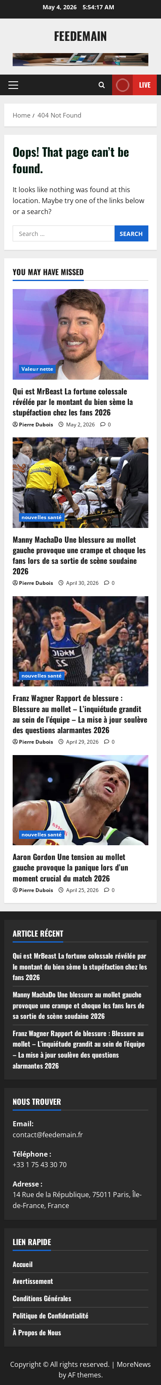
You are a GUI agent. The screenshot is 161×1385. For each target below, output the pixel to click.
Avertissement (33, 1281)
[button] (13, 85)
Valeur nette (37, 368)
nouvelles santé (41, 517)
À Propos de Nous (37, 1332)
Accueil (22, 1264)
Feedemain (80, 35)
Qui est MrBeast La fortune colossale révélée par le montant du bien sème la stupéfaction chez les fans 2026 (73, 402)
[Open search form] (102, 85)
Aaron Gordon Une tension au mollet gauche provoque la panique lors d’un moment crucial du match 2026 (70, 867)
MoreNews (134, 1364)
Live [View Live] (131, 85)
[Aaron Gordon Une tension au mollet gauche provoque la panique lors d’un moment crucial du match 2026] (80, 800)
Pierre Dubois (36, 424)
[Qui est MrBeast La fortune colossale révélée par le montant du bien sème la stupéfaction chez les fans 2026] (80, 334)
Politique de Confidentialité (51, 1315)
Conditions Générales (42, 1298)
